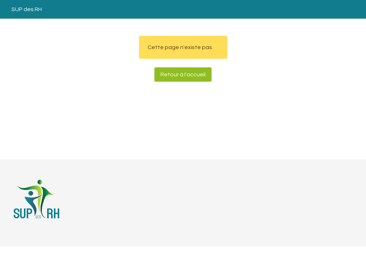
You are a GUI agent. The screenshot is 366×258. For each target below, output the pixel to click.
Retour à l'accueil (183, 74)
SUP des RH (26, 9)
